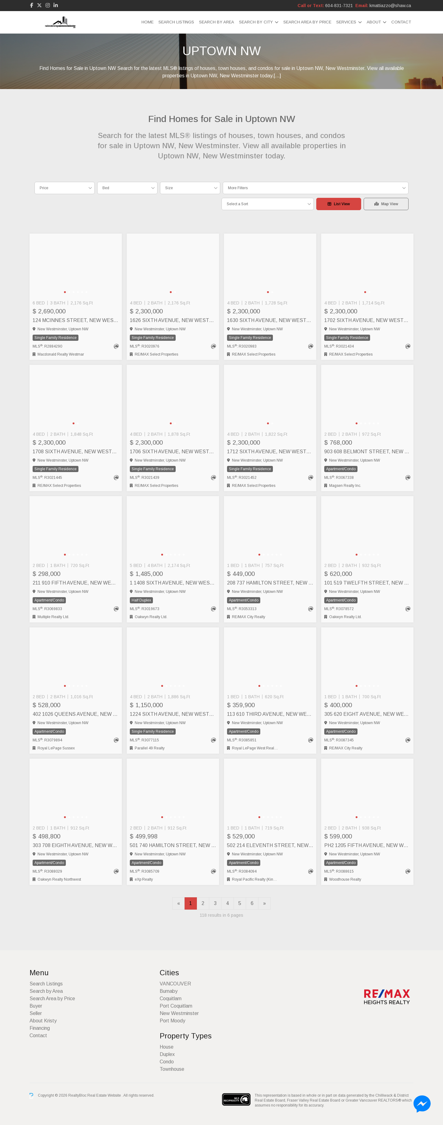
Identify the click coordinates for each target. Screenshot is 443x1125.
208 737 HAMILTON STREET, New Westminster (270, 582)
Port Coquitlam (176, 1006)
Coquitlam (171, 998)
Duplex (167, 1054)
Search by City (256, 22)
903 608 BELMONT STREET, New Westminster (367, 451)
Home (148, 22)
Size (169, 188)
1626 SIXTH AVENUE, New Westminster (173, 320)
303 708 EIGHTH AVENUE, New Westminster (76, 845)
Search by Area (216, 22)
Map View (386, 204)
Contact (401, 22)
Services (346, 22)
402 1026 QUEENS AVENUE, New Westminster (76, 714)
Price (44, 188)
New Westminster (179, 1013)
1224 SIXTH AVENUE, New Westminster (173, 714)
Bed (105, 188)
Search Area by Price (307, 22)
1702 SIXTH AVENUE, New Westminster (367, 320)
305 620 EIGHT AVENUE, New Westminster (367, 714)
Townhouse (172, 1069)
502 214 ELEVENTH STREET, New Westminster (270, 845)
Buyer (36, 1006)
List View (339, 204)
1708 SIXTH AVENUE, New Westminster (76, 451)
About (374, 22)
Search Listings (176, 22)
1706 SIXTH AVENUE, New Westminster (173, 451)
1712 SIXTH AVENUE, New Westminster (270, 451)
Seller (36, 1013)
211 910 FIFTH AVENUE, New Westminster (76, 582)
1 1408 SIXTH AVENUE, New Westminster (173, 582)
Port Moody (172, 1020)
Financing (40, 1028)
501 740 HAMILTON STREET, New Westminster (173, 845)
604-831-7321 (339, 5)
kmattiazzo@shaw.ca (390, 5)
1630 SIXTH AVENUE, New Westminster (270, 320)
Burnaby (169, 991)
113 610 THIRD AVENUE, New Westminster (270, 714)
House (167, 1047)
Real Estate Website (104, 1096)
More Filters (238, 188)
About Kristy (43, 1020)
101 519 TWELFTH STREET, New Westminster (367, 582)
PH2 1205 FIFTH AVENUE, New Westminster (367, 845)
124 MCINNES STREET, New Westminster (76, 320)
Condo (167, 1061)
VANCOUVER (175, 983)
